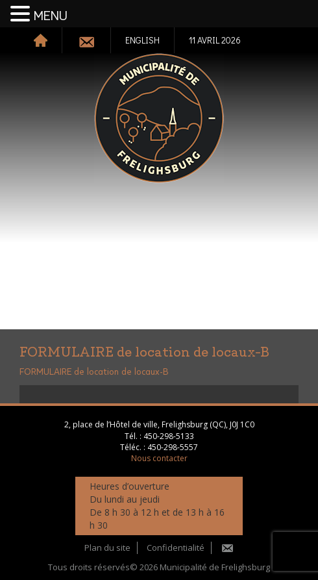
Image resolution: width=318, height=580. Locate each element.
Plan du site (107, 547)
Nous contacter (159, 458)
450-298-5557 (172, 447)
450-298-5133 (168, 436)
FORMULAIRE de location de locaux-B (94, 372)
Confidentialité (175, 547)
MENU (50, 16)
